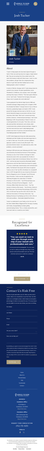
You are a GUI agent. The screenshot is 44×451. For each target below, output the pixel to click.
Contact (22, 386)
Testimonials (22, 384)
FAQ (22, 381)
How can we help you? (12, 336)
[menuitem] (15, 449)
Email (8, 325)
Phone (8, 319)
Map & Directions (22, 409)
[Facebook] (20, 433)
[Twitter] (24, 433)
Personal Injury (22, 378)
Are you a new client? (12, 330)
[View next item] (28, 274)
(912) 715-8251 (22, 426)
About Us (22, 376)
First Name (9, 307)
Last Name (9, 313)
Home (22, 373)
